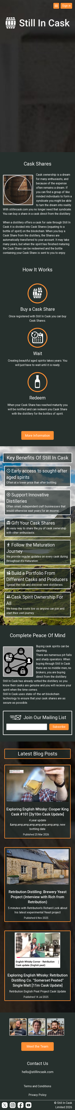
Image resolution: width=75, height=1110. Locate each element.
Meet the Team (37, 1046)
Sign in (66, 5)
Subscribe (59, 726)
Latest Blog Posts (37, 754)
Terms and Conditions (37, 1086)
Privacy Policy (37, 1095)
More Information (37, 435)
